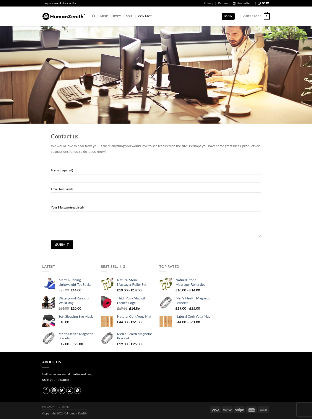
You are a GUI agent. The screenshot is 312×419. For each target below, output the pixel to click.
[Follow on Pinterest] (77, 390)
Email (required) (62, 189)
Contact (145, 16)
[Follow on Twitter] (263, 3)
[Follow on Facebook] (255, 3)
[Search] (93, 16)
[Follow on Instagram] (259, 3)
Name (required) (62, 170)
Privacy (208, 3)
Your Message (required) (67, 207)
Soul (129, 16)
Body (117, 16)
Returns (223, 3)
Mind (104, 16)
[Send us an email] (267, 3)
